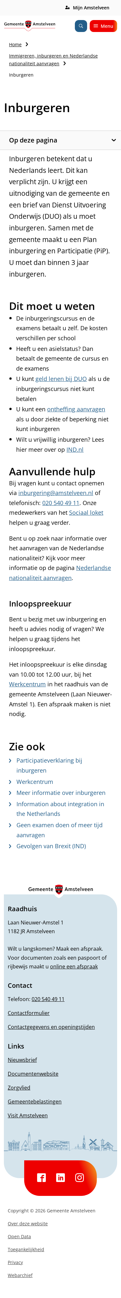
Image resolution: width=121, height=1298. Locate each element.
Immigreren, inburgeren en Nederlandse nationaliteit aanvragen (53, 59)
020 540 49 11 (60, 503)
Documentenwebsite (33, 1073)
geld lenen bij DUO (61, 379)
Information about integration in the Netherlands (56, 809)
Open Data (19, 1236)
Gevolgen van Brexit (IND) (47, 846)
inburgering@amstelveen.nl (55, 493)
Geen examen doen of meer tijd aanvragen (56, 830)
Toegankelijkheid (26, 1249)
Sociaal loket (86, 512)
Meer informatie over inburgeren (57, 793)
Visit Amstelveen (28, 1115)
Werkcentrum (27, 684)
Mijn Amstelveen (91, 8)
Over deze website (28, 1223)
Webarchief (20, 1275)
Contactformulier (29, 1013)
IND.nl (75, 449)
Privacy (15, 1262)
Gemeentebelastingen (35, 1101)
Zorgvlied (19, 1087)
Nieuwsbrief (22, 1059)
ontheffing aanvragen (76, 409)
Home (15, 44)
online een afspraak (74, 966)
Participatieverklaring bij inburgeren (45, 765)
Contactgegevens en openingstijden (51, 1026)
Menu (103, 26)
